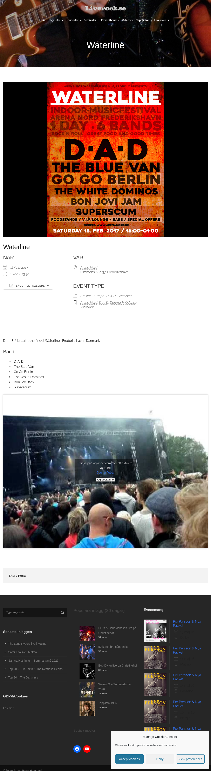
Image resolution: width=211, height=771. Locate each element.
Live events (161, 20)
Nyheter (55, 20)
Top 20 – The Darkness (23, 677)
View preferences (190, 759)
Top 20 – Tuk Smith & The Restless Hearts (35, 669)
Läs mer (8, 708)
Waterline (87, 307)
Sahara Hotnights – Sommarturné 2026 (33, 660)
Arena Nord (88, 267)
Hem (43, 20)
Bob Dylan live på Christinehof (117, 665)
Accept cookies (129, 759)
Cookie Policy (105, 472)
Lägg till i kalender (28, 285)
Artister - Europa (92, 296)
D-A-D (111, 296)
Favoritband (108, 20)
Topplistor (142, 20)
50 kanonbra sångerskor (113, 646)
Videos (126, 20)
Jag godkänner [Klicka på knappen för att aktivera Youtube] (105, 479)
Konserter (72, 20)
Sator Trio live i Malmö (22, 652)
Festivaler (90, 20)
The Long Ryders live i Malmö (27, 643)
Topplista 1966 (107, 703)
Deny (159, 759)
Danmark (117, 303)
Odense (131, 303)
